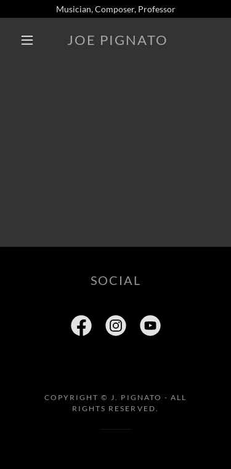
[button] (27, 40)
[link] (117, 40)
